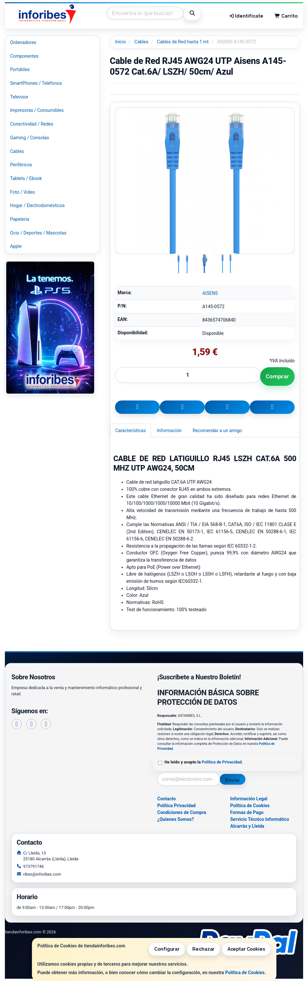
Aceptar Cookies (246, 949)
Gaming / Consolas (29, 137)
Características (130, 430)
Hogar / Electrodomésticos (37, 205)
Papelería (19, 219)
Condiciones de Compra (181, 812)
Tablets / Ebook (26, 178)
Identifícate (246, 16)
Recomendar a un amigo (217, 430)
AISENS (210, 293)
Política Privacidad (176, 805)
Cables (17, 151)
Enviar (232, 780)
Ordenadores (23, 42)
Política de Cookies (245, 972)
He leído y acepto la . (204, 762)
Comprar (277, 376)
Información (169, 430)
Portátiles (20, 69)
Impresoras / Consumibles (37, 110)
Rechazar (203, 949)
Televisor (19, 96)
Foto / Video (22, 192)
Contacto (166, 798)
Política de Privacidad (222, 762)
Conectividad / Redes (31, 124)
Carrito (286, 16)
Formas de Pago (246, 812)
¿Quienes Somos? (175, 819)
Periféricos (21, 164)
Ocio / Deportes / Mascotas (38, 232)
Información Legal (248, 798)
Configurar (167, 949)
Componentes (24, 56)
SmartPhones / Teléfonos (36, 83)
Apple (16, 246)
